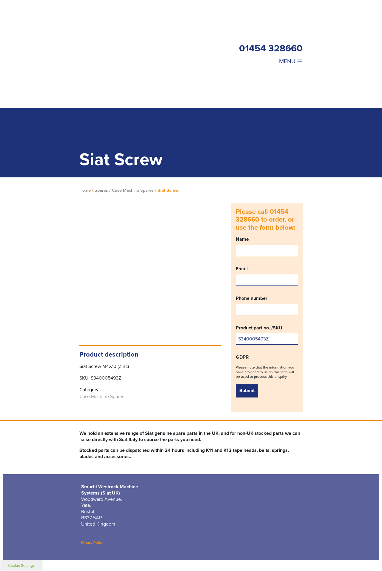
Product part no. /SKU (267, 335)
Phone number (267, 305)
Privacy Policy (92, 542)
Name (267, 246)
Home (85, 190)
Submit (247, 390)
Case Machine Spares (133, 190)
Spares (101, 190)
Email (267, 276)
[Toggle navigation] (283, 61)
